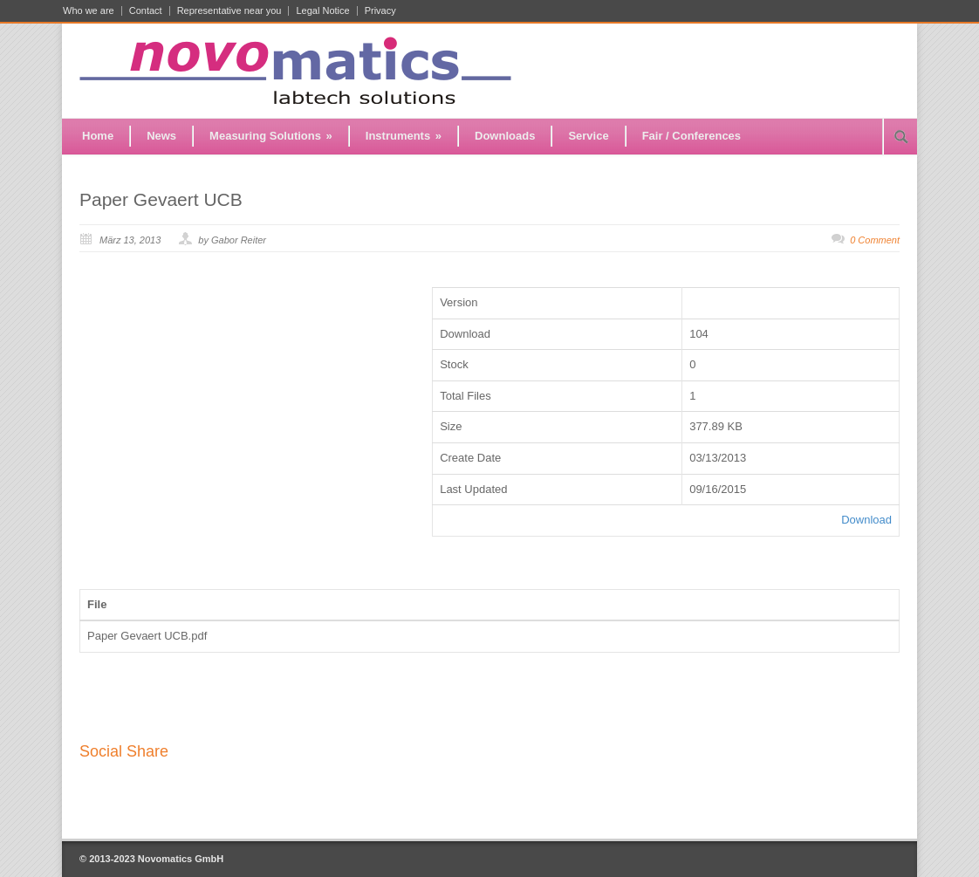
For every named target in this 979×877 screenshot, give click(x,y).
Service (588, 135)
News (161, 135)
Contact (145, 11)
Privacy (380, 11)
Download (866, 519)
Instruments (404, 135)
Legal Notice (322, 11)
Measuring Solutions (270, 135)
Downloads (505, 135)
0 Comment (875, 240)
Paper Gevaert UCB (161, 199)
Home (97, 135)
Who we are (88, 11)
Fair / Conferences (691, 135)
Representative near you (229, 11)
